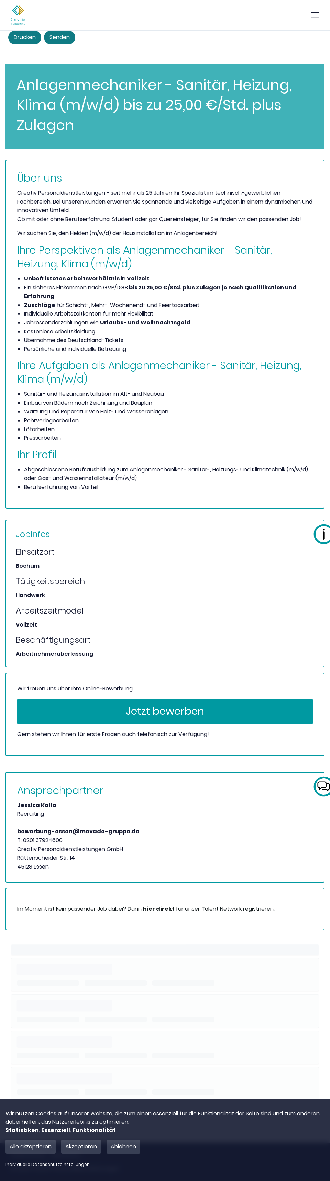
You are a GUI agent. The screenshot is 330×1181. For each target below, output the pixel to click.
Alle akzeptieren (31, 1146)
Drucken (25, 37)
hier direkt (159, 909)
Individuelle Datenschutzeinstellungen (48, 1164)
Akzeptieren (81, 1146)
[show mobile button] (315, 15)
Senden (60, 37)
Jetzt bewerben (165, 711)
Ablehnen (123, 1146)
